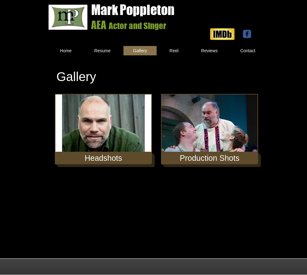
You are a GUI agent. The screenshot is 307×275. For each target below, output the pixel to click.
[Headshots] (103, 158)
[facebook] (247, 34)
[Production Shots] (209, 158)
